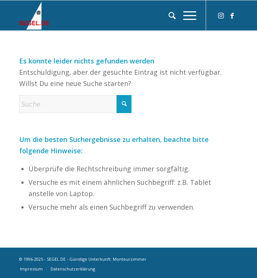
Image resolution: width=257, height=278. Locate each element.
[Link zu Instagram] (221, 15)
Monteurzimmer (129, 259)
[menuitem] (168, 15)
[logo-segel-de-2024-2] (106, 15)
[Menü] (186, 15)
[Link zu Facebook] (232, 15)
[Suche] (168, 15)
